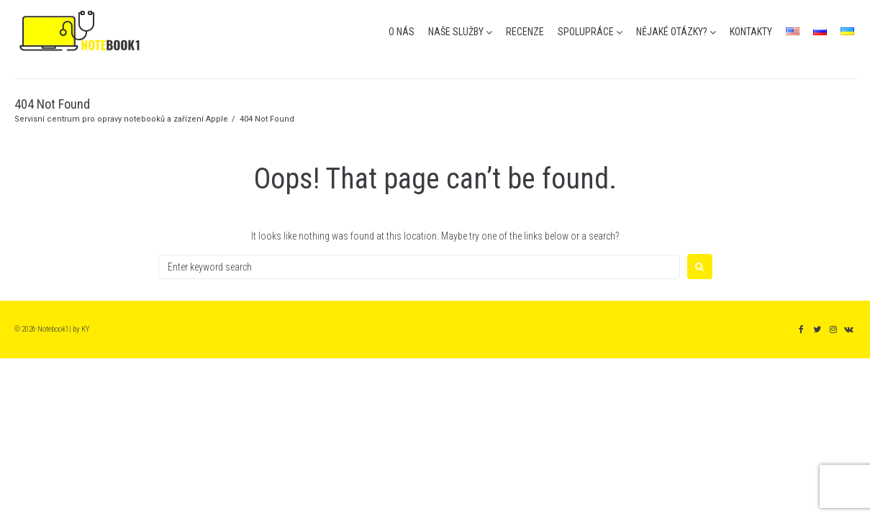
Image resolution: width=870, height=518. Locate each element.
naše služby (456, 31)
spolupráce (586, 31)
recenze (525, 31)
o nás (401, 31)
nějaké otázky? (671, 31)
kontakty (751, 31)
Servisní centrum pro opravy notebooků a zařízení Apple (121, 119)
